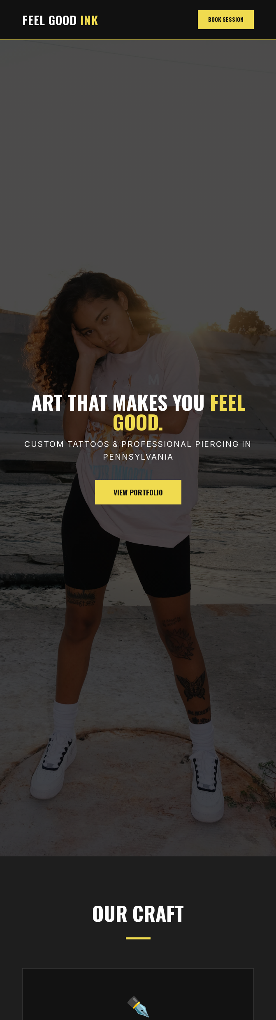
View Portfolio (138, 492)
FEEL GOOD (60, 19)
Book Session (226, 19)
